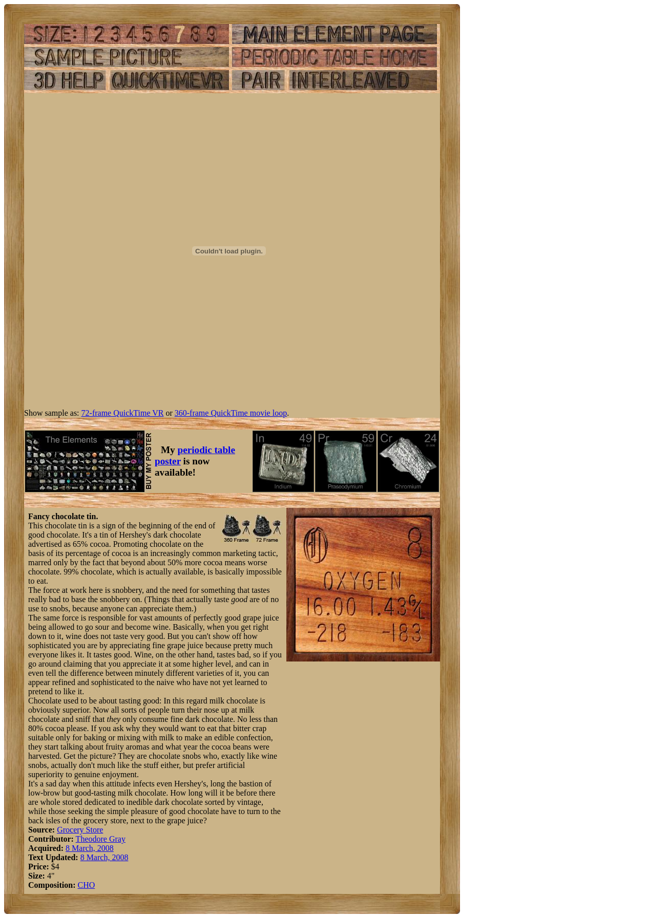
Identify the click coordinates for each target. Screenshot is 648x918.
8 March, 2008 (90, 848)
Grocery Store (80, 829)
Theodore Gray (101, 839)
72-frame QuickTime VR (122, 413)
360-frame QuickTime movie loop (231, 413)
